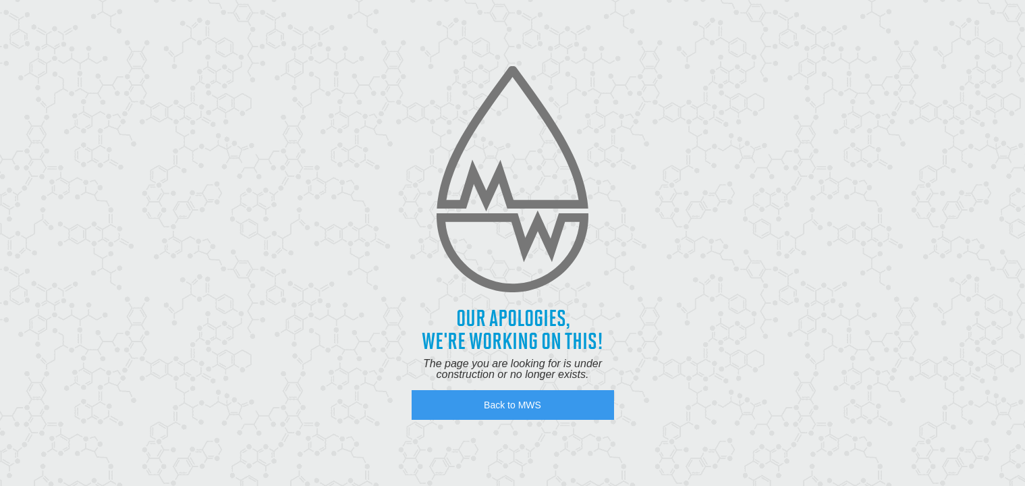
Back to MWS (512, 405)
